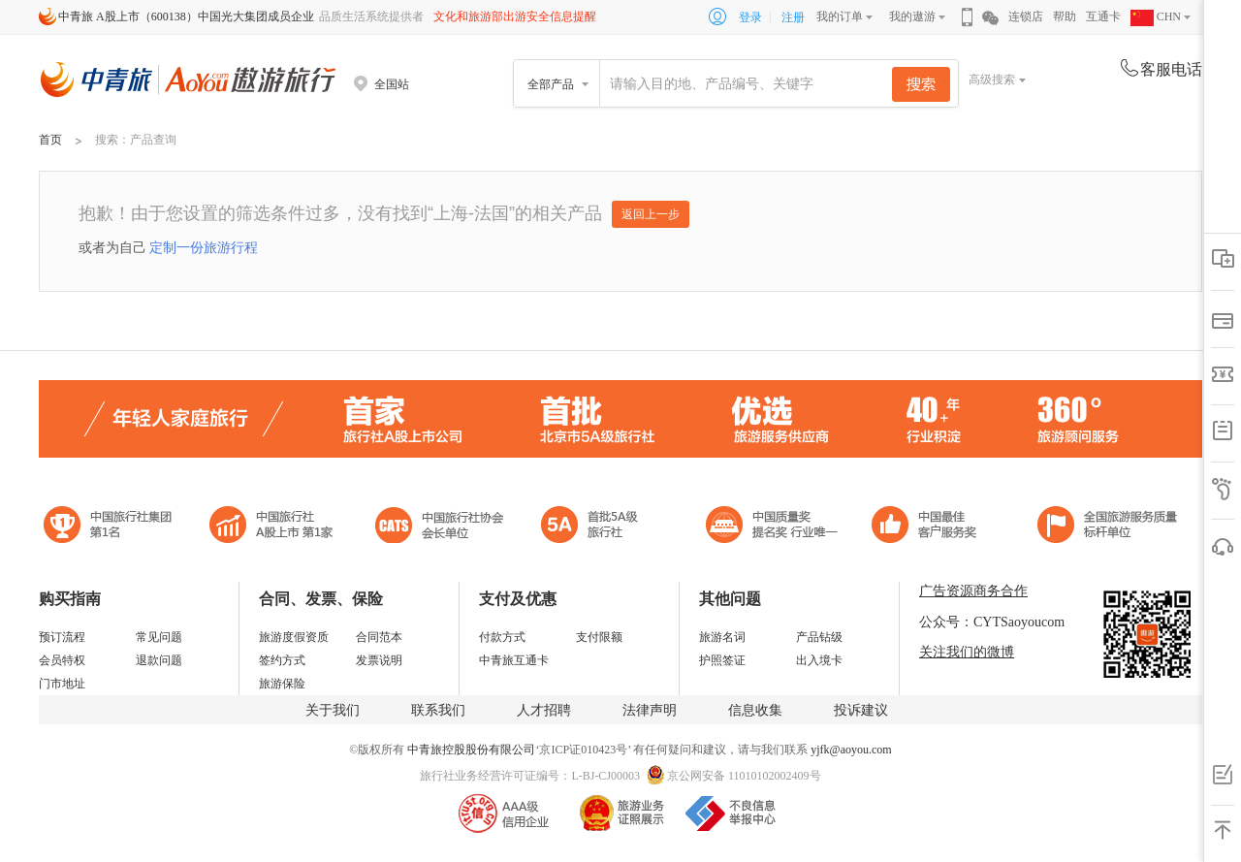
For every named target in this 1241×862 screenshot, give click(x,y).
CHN (1155, 16)
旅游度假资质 (294, 637)
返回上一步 (650, 214)
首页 (50, 139)
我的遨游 (912, 16)
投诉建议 (861, 710)
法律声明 (649, 710)
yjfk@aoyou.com (851, 749)
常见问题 (159, 637)
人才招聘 (544, 710)
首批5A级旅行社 (271, 527)
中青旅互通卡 (514, 660)
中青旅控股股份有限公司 (471, 749)
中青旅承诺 (1107, 527)
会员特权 (62, 660)
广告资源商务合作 (973, 591)
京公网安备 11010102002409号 (744, 775)
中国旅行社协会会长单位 (439, 527)
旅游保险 (282, 683)
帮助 (1064, 16)
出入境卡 (819, 660)
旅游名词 (722, 637)
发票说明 (379, 660)
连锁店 (1025, 16)
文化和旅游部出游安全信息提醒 (514, 16)
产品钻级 (819, 637)
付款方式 (502, 637)
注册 (793, 17)
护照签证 (722, 660)
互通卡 (1103, 16)
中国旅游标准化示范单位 (929, 527)
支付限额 (599, 637)
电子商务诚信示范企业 (597, 527)
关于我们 (332, 710)
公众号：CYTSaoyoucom (992, 622)
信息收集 (755, 710)
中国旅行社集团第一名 (110, 527)
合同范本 (379, 637)
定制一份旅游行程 (203, 247)
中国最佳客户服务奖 (773, 527)
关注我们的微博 (966, 652)
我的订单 (839, 16)
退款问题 (159, 660)
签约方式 (282, 660)
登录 (750, 17)
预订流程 (62, 637)
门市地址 (62, 683)
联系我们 (438, 710)
